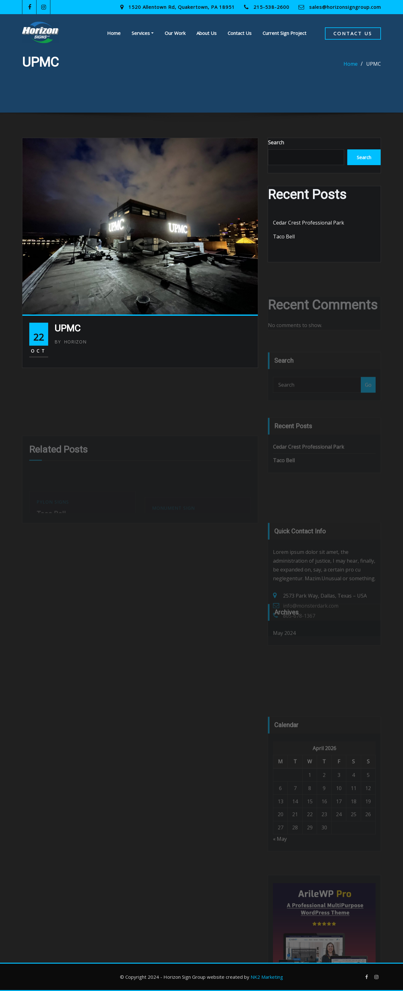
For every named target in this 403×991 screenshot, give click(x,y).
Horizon (70, 342)
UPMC (373, 63)
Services (143, 33)
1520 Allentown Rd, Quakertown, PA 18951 (181, 7)
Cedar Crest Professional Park (308, 222)
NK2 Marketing (267, 977)
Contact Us (240, 33)
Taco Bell (284, 236)
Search (276, 142)
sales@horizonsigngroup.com (345, 7)
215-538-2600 (271, 7)
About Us (206, 33)
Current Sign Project (284, 33)
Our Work (175, 33)
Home (114, 33)
